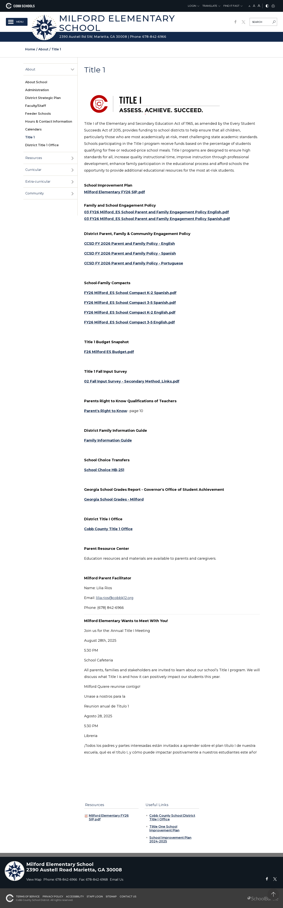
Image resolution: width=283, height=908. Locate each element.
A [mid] (254, 6)
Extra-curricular (38, 181)
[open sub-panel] (72, 69)
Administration (37, 90)
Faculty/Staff (35, 106)
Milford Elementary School (117, 23)
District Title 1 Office (42, 145)
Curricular (33, 170)
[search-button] (274, 22)
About (30, 69)
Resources (33, 158)
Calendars (33, 129)
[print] (273, 6)
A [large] (259, 6)
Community (34, 193)
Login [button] (192, 5)
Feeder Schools (38, 114)
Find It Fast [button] (231, 5)
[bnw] (267, 6)
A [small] (249, 6)
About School (36, 82)
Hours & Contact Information (48, 121)
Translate (209, 5)
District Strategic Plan (43, 98)
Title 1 (30, 137)
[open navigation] (17, 22)
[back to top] (273, 894)
